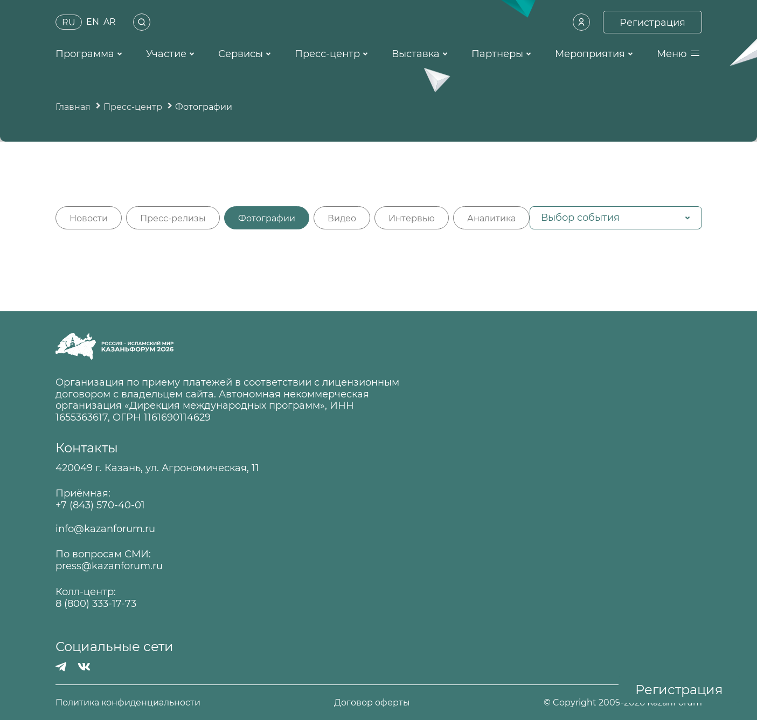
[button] (616, 217)
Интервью (411, 218)
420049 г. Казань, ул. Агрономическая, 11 (157, 468)
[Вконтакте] (84, 666)
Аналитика (491, 218)
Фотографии (266, 218)
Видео (342, 218)
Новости (89, 218)
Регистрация (679, 689)
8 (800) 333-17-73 (95, 604)
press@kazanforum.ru (109, 566)
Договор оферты (372, 702)
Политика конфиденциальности (127, 702)
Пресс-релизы (173, 218)
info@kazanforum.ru (105, 529)
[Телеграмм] (61, 667)
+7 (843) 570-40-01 (100, 505)
